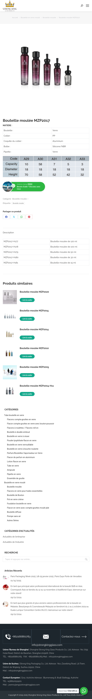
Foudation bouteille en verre (19, 503)
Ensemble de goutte (15, 478)
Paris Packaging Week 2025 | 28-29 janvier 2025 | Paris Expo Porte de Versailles (46, 576)
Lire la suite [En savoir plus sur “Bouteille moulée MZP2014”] (27, 338)
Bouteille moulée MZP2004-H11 (37, 385)
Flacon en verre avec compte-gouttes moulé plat (28, 508)
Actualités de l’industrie (13, 542)
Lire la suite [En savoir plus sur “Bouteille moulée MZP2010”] (27, 356)
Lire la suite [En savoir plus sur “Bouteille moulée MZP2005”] (27, 375)
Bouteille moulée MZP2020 (34, 292)
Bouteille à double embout (18, 432)
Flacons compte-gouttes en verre (21, 419)
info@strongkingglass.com (46, 639)
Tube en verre (13, 466)
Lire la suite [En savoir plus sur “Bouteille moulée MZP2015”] (27, 319)
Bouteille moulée (19, 199)
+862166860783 (17, 636)
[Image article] (5, 577)
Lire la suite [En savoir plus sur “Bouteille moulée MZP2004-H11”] (27, 394)
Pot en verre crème (15, 499)
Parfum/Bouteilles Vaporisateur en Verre (24, 453)
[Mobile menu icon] (87, 5)
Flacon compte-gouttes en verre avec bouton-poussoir (30, 424)
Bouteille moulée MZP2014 (34, 329)
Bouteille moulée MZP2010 (34, 348)
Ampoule (11, 470)
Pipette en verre (14, 474)
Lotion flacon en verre (16, 461)
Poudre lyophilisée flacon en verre (21, 440)
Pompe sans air (14, 516)
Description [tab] (8, 232)
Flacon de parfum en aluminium (21, 457)
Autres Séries (13, 520)
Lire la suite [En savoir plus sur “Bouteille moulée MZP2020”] (27, 300)
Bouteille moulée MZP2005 (34, 367)
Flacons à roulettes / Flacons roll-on (22, 428)
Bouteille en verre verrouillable (20, 445)
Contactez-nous (74, 636)
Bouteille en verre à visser (18, 436)
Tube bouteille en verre (14, 415)
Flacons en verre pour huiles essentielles (24, 491)
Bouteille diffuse (14, 512)
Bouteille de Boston (15, 495)
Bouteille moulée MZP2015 (34, 310)
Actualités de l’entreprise (14, 537)
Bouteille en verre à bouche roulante (22, 449)
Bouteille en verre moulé (14, 482)
